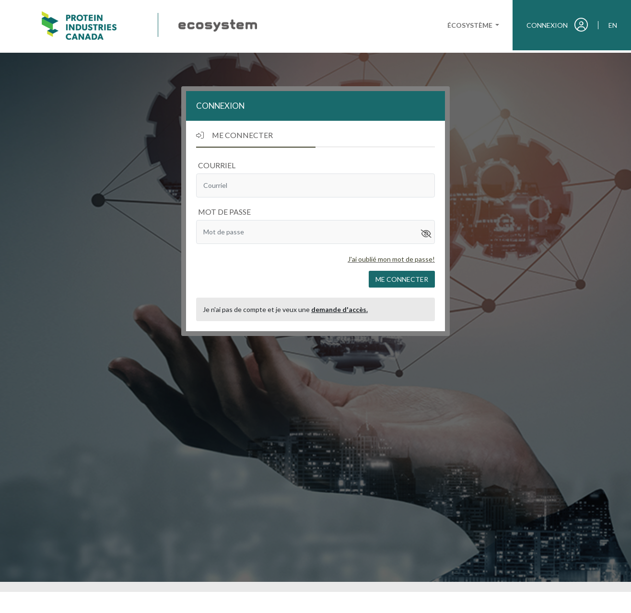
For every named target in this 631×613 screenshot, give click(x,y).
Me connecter (401, 279)
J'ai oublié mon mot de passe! (391, 259)
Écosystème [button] (470, 25)
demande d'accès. (339, 309)
